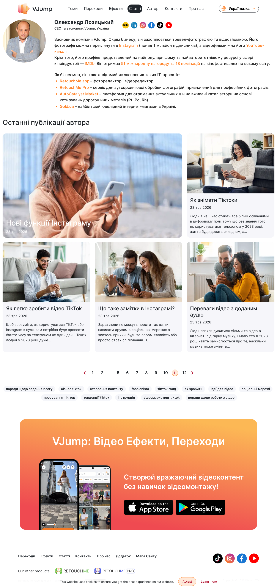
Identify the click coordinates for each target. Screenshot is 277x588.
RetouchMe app (74, 81)
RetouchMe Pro (74, 87)
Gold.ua (67, 106)
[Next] (192, 373)
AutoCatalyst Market (79, 94)
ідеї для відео (222, 389)
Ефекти (116, 8)
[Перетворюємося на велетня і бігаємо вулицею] (59, 494)
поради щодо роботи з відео (211, 397)
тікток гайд (166, 389)
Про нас (196, 8)
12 (184, 372)
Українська (239, 8)
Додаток (123, 556)
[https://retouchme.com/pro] (114, 571)
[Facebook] (242, 559)
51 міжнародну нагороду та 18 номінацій (160, 63)
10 (165, 372)
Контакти (173, 8)
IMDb (89, 63)
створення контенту (106, 389)
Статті (135, 8)
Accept (187, 581)
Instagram (128, 45)
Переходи (93, 8)
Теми (73, 8)
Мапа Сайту (146, 556)
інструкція (126, 397)
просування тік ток (59, 397)
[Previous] (84, 373)
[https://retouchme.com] (72, 571)
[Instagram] (230, 559)
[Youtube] (254, 559)
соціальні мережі (256, 389)
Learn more (209, 581)
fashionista (140, 389)
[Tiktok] (218, 559)
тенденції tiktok (96, 397)
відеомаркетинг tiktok (161, 397)
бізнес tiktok (71, 389)
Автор (153, 8)
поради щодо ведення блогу (29, 389)
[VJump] (35, 8)
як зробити (193, 389)
